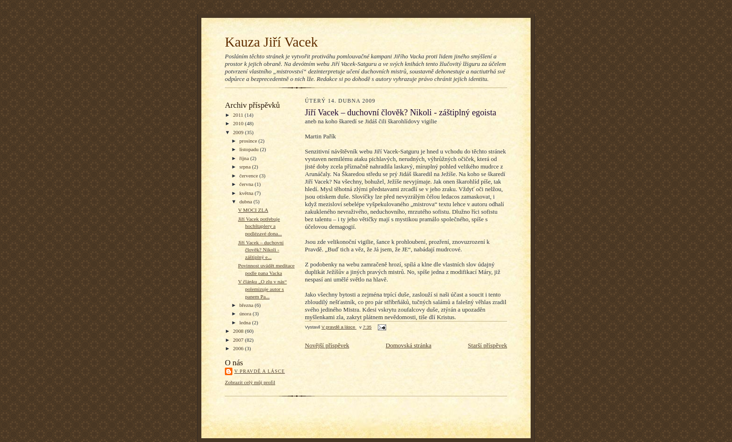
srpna (245, 166)
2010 (239, 123)
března (247, 305)
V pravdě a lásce (259, 371)
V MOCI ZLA (253, 210)
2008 (239, 331)
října (244, 158)
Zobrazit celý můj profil (250, 382)
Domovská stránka (408, 345)
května (247, 193)
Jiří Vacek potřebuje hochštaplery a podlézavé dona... (260, 226)
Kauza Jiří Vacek (271, 41)
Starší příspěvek (487, 345)
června (247, 184)
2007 (239, 340)
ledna (245, 322)
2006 (239, 348)
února (246, 313)
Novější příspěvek (327, 345)
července (249, 175)
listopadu (249, 149)
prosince (249, 141)
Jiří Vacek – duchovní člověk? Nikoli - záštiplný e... (261, 250)
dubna (246, 201)
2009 (239, 132)
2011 (239, 115)
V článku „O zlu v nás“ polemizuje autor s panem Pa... (262, 289)
